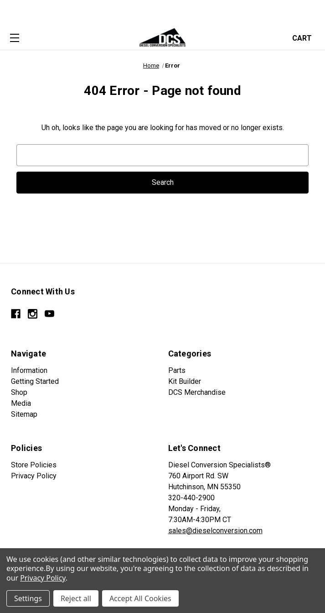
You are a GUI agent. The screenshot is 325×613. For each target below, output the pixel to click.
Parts (177, 370)
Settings (28, 598)
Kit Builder (184, 381)
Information (29, 370)
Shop (19, 392)
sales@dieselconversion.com (215, 530)
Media (21, 403)
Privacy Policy (34, 476)
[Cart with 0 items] (305, 37)
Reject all (76, 598)
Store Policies (34, 465)
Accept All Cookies (140, 598)
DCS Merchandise (197, 392)
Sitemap (24, 414)
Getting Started (35, 381)
